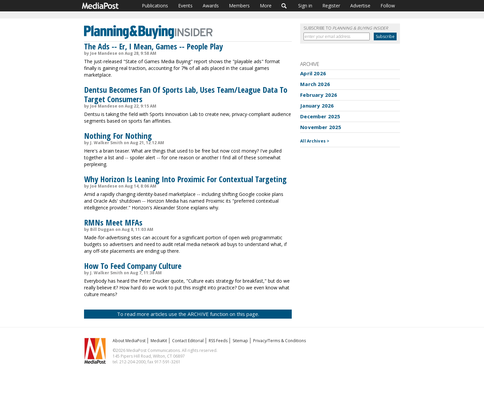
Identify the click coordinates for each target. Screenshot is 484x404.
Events (185, 5)
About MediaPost (129, 341)
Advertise (360, 5)
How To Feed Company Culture (133, 265)
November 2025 (320, 127)
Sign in (305, 5)
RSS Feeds (218, 341)
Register (331, 5)
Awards (211, 5)
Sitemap (240, 341)
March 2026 (315, 84)
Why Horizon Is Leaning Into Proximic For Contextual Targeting (185, 179)
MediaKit (159, 341)
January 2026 (317, 105)
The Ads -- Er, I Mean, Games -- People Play (153, 46)
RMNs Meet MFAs (113, 222)
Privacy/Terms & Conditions (279, 341)
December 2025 (320, 116)
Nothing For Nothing (118, 135)
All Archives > (314, 141)
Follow (387, 5)
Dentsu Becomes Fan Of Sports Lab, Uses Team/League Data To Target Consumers (185, 94)
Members (239, 5)
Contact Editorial (188, 341)
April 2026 (313, 73)
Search (284, 5)
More (266, 5)
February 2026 (318, 94)
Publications (155, 5)
